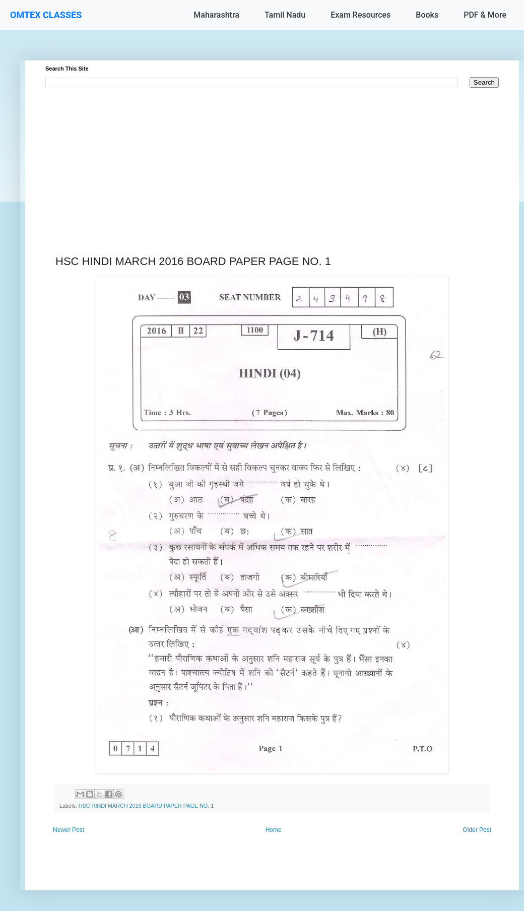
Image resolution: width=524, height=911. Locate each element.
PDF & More (485, 15)
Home (274, 829)
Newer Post (68, 829)
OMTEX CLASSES (46, 15)
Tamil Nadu (285, 15)
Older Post (477, 829)
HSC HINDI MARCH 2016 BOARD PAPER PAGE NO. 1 (146, 806)
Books (427, 15)
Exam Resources (360, 15)
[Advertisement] (272, 160)
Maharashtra (216, 15)
